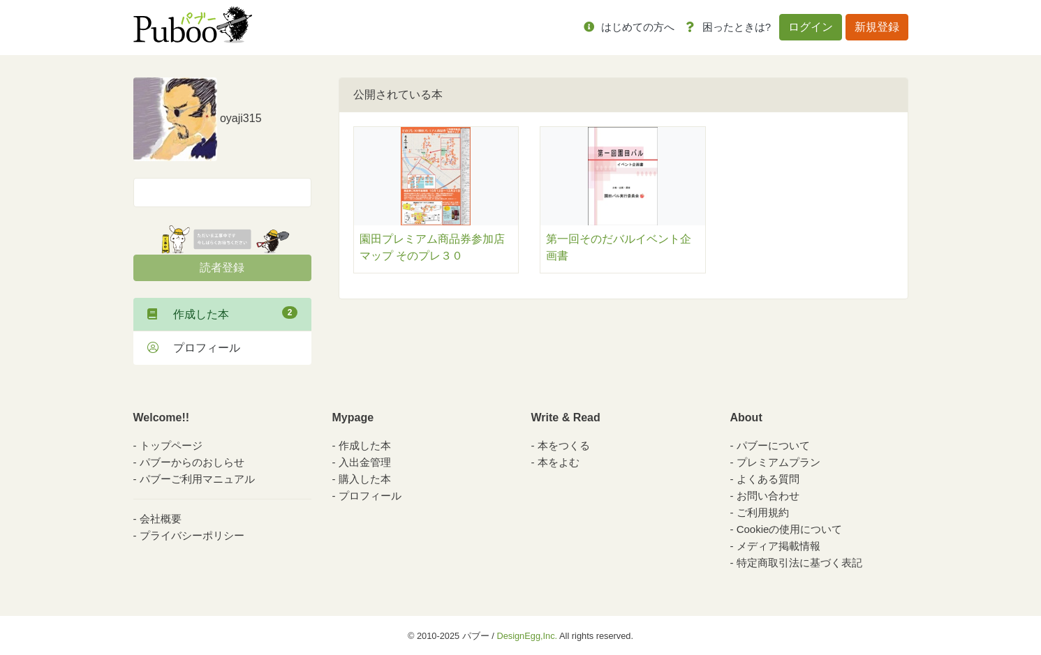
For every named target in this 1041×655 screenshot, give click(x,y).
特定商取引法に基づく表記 (799, 563)
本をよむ (558, 462)
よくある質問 (768, 479)
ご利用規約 (763, 512)
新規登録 (877, 27)
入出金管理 (365, 462)
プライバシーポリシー (192, 535)
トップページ (171, 445)
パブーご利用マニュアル (197, 479)
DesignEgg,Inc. (526, 636)
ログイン (810, 27)
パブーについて (773, 445)
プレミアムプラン (778, 462)
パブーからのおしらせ (192, 462)
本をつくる (564, 445)
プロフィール (193, 348)
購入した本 (365, 479)
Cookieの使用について (790, 529)
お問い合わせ (768, 496)
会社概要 (161, 519)
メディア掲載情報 (778, 546)
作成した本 (222, 313)
